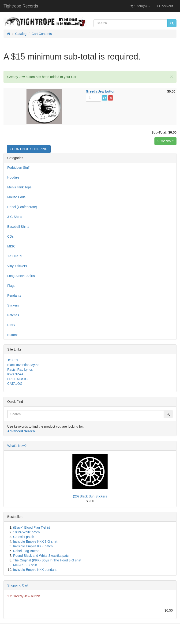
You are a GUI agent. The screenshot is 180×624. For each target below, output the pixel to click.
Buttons (12, 335)
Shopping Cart (17, 585)
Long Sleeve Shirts (21, 276)
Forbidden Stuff (18, 167)
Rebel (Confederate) (22, 207)
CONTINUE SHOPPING (29, 149)
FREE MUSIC (17, 379)
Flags (11, 286)
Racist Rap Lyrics (20, 369)
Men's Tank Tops (19, 187)
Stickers (13, 305)
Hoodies (13, 177)
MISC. (11, 246)
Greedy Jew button (26, 596)
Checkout (165, 6)
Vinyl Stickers (17, 266)
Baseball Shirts (18, 226)
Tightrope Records (21, 6)
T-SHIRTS (14, 256)
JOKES (12, 360)
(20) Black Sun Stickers (90, 496)
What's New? (16, 446)
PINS (11, 325)
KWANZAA (15, 374)
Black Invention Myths (23, 365)
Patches (13, 315)
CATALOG (14, 383)
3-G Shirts (14, 217)
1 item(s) (140, 6)
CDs (10, 236)
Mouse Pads (16, 197)
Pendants (14, 295)
